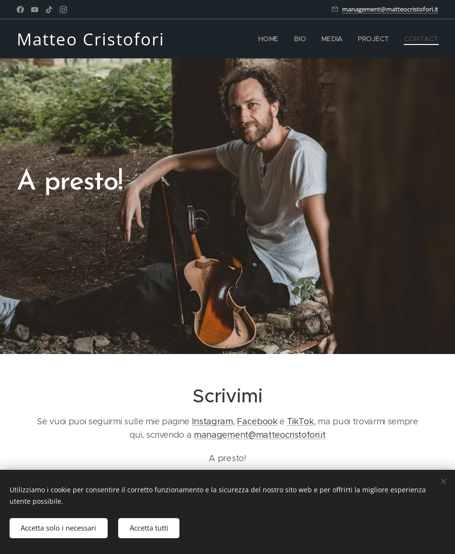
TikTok (300, 421)
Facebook (257, 421)
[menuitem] (272, 39)
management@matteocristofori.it (390, 9)
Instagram (212, 421)
